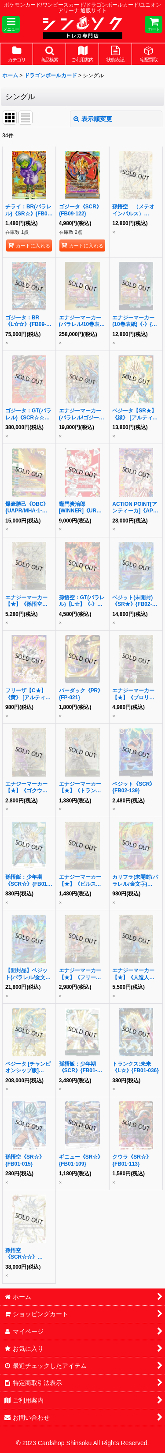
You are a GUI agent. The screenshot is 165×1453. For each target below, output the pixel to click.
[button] (11, 24)
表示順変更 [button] (92, 118)
